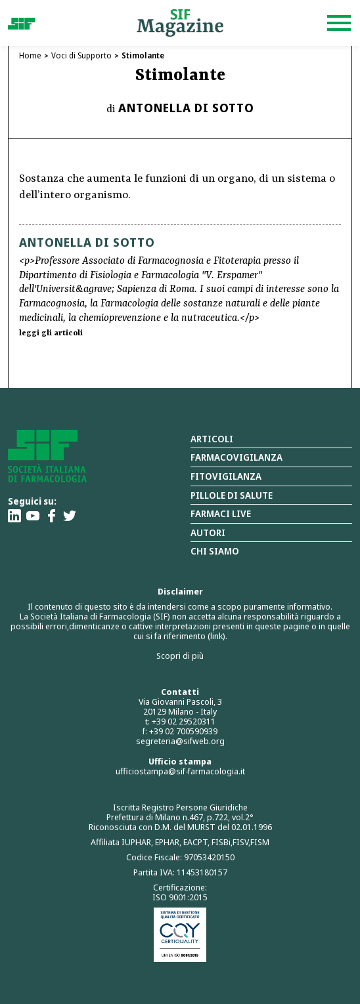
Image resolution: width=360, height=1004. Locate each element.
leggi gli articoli (51, 333)
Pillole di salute (232, 495)
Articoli (212, 438)
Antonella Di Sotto (186, 107)
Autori (208, 532)
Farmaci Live (221, 513)
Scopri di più (180, 655)
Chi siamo (215, 551)
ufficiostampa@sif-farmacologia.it (180, 771)
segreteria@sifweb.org (180, 741)
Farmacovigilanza (236, 457)
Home (30, 55)
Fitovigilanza (226, 476)
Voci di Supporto (81, 55)
